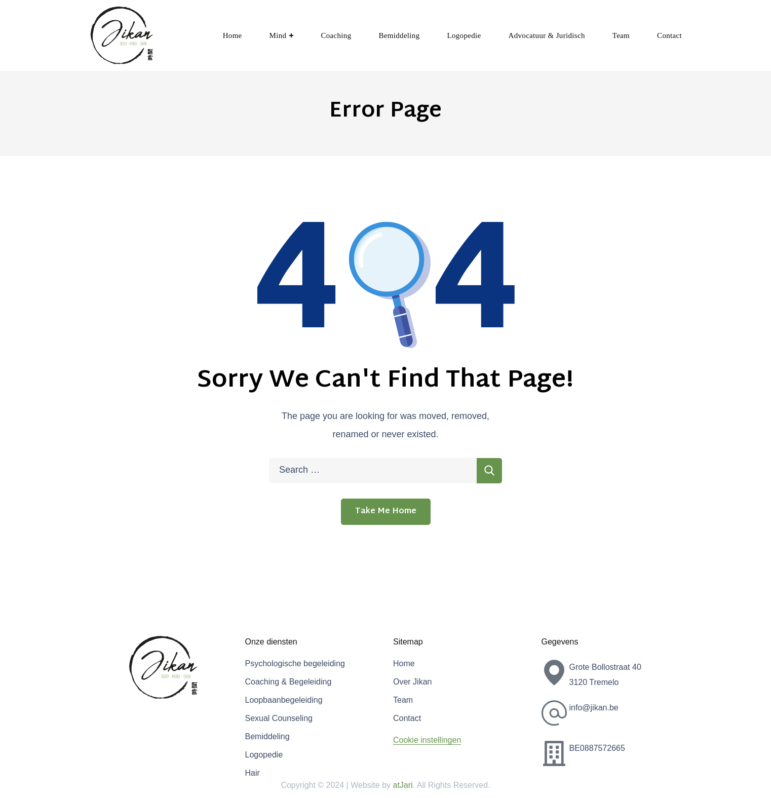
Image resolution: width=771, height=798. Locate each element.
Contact (407, 718)
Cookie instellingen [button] (427, 740)
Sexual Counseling (279, 718)
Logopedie (264, 754)
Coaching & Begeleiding (288, 681)
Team (403, 700)
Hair (252, 773)
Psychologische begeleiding (295, 663)
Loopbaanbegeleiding (284, 700)
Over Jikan (412, 681)
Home (404, 663)
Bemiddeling (267, 736)
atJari (403, 785)
